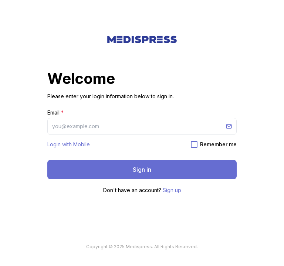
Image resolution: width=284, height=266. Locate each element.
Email (55, 112)
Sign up (172, 190)
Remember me (218, 144)
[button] (142, 39)
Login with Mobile (68, 144)
